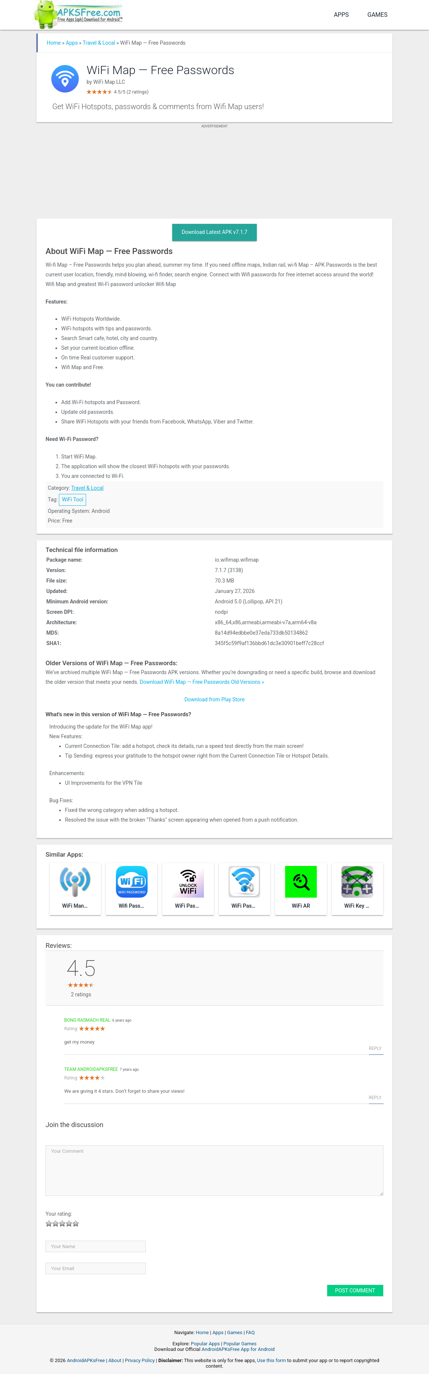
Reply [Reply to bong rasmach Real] (375, 1048)
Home (54, 43)
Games (378, 14)
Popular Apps (205, 1343)
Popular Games (239, 1343)
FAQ (250, 1332)
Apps (341, 14)
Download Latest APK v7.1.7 (214, 232)
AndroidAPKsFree (86, 1360)
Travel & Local (99, 43)
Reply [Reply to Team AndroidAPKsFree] (375, 1097)
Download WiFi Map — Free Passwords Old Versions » (202, 682)
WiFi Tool (72, 499)
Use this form (271, 1360)
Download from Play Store (214, 699)
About (115, 1360)
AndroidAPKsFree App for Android (238, 1349)
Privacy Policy (140, 1360)
